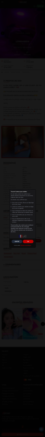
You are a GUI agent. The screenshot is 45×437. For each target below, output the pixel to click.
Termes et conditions (25, 245)
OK (28, 241)
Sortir (17, 241)
